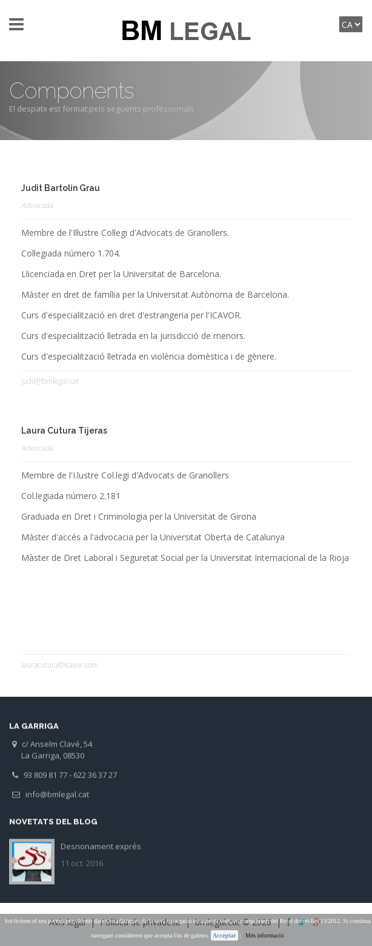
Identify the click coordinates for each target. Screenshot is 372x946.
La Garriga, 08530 (48, 760)
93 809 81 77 (39, 779)
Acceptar (224, 935)
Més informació (264, 935)
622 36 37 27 (95, 779)
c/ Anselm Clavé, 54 (52, 748)
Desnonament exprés (101, 841)
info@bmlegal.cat (50, 799)
